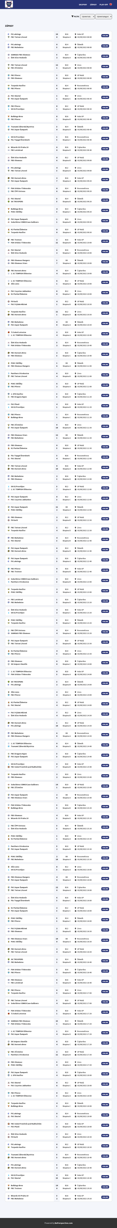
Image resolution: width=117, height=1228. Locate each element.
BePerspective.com (64, 1223)
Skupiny (83, 4)
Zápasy (93, 4)
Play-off (104, 4)
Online (105, 36)
